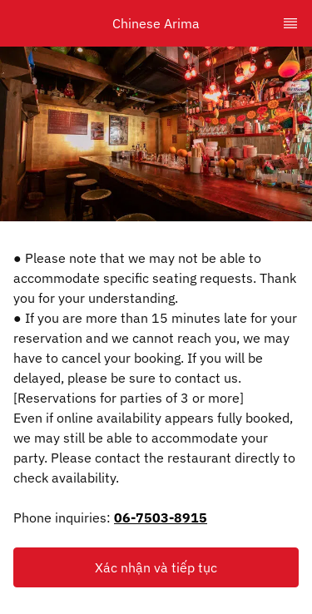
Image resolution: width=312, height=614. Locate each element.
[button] (156, 567)
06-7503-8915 (160, 517)
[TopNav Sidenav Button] (290, 23)
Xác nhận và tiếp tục (156, 567)
